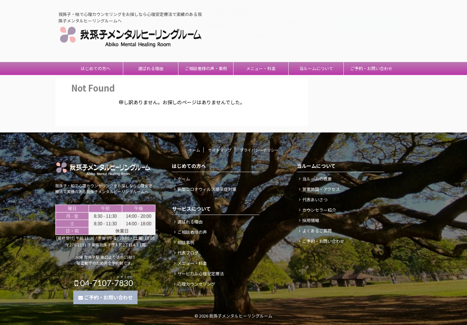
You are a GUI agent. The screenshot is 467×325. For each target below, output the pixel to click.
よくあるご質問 (317, 231)
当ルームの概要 (317, 179)
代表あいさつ (315, 199)
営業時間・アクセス (321, 189)
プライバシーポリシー (259, 150)
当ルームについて (316, 68)
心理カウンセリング (196, 284)
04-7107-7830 (371, 23)
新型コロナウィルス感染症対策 (206, 189)
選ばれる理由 (150, 68)
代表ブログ (187, 253)
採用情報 (310, 220)
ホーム (194, 150)
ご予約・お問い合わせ (371, 68)
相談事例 (185, 242)
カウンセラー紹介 (319, 210)
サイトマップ (220, 150)
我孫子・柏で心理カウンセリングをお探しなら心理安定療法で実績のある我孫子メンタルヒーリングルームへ (103, 188)
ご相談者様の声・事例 (206, 68)
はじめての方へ (95, 68)
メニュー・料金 (261, 68)
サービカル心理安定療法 (200, 273)
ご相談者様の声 (192, 232)
